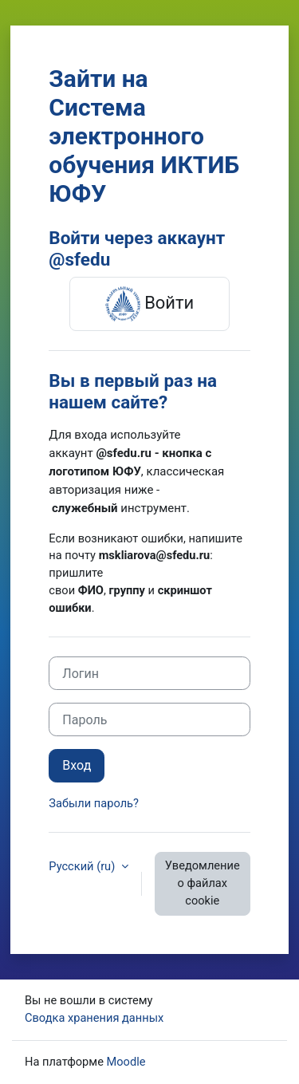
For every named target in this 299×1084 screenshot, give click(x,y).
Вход (76, 765)
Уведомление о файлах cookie (202, 883)
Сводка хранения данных (94, 1018)
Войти (149, 303)
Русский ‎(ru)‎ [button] (83, 866)
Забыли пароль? (94, 803)
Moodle (126, 1061)
